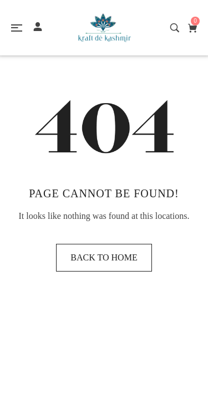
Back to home (103, 257)
